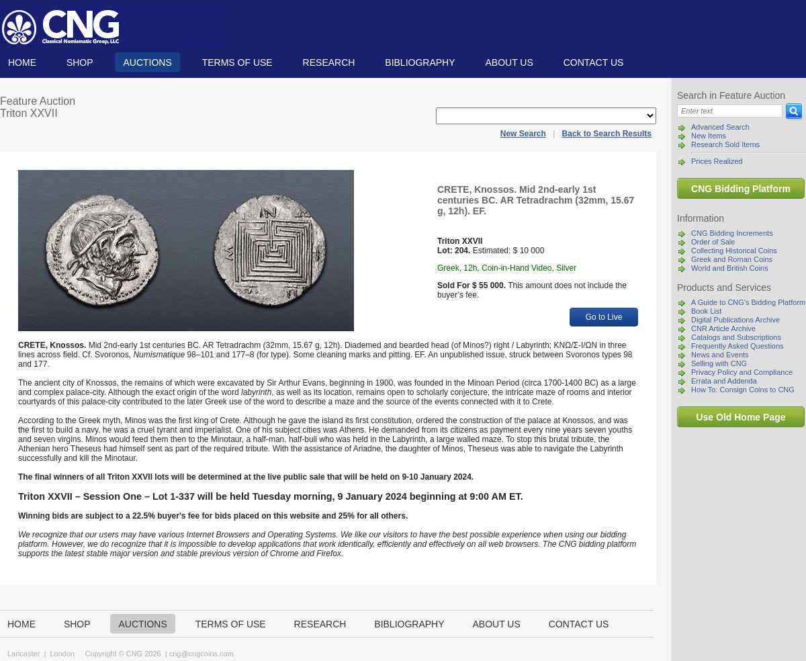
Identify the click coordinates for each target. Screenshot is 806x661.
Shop (79, 62)
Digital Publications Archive (735, 320)
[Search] (729, 111)
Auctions (147, 62)
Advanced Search (720, 127)
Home (22, 62)
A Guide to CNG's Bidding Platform (748, 302)
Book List (706, 311)
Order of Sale (713, 242)
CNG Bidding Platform (741, 188)
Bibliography (420, 62)
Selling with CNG (719, 363)
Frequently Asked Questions (737, 346)
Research (329, 62)
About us (509, 62)
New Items (708, 136)
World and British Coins (729, 268)
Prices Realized (716, 161)
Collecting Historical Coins (734, 251)
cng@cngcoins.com (201, 654)
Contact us (594, 62)
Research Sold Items (725, 144)
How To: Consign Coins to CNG (743, 390)
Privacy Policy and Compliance (742, 372)
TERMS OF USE (237, 62)
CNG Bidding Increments (732, 233)
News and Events (720, 355)
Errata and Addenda (724, 381)
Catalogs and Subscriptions (736, 337)
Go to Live (604, 317)
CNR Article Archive (723, 328)
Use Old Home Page (740, 417)
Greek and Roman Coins (731, 259)
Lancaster (23, 654)
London (62, 654)
